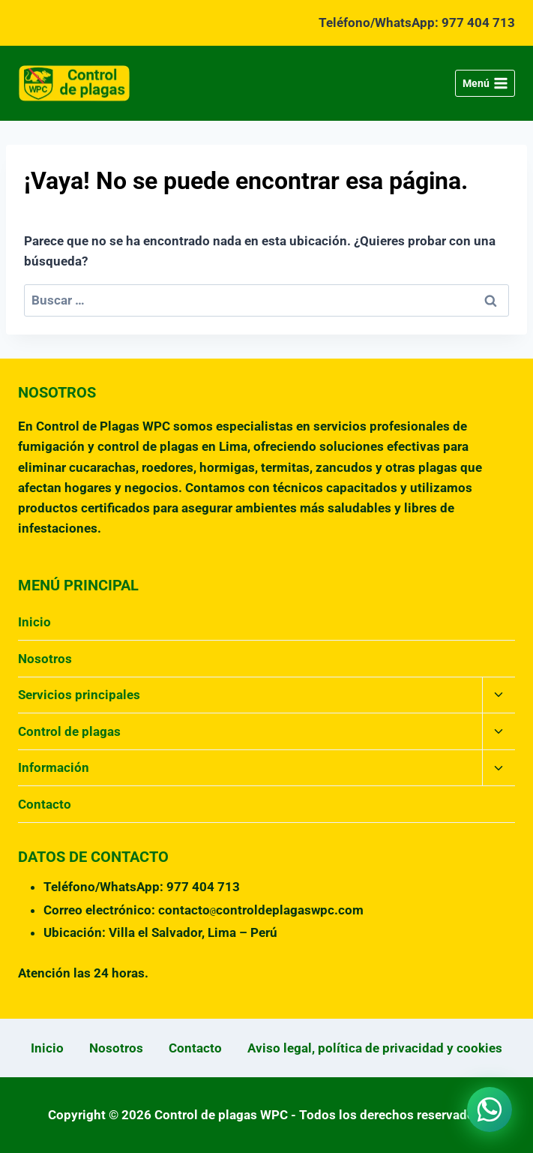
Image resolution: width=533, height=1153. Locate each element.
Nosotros (45, 658)
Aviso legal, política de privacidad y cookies (374, 1047)
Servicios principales (79, 694)
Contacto (44, 804)
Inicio (34, 621)
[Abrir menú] (485, 83)
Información (53, 767)
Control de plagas (69, 731)
